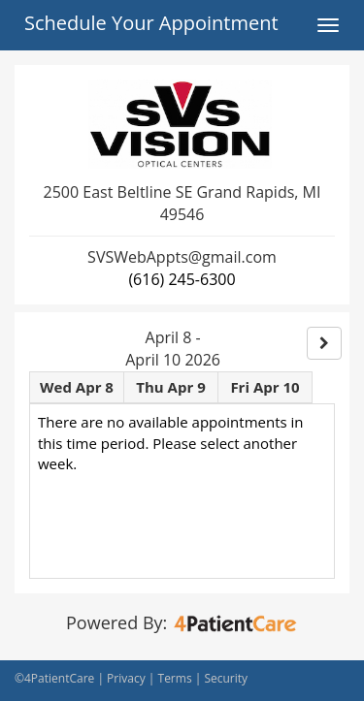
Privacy (126, 678)
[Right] (324, 343)
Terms (175, 678)
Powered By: (182, 622)
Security (226, 678)
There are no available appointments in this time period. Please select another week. (171, 442)
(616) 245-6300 (181, 279)
